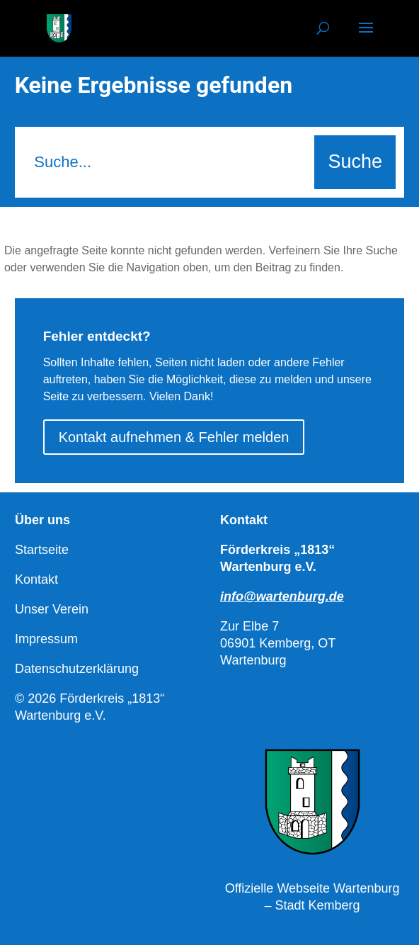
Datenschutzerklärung (77, 669)
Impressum (46, 639)
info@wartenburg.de (282, 596)
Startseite (42, 550)
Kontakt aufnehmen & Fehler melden (174, 437)
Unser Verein (51, 609)
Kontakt (36, 579)
